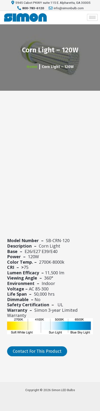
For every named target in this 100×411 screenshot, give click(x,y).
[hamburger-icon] (92, 17)
